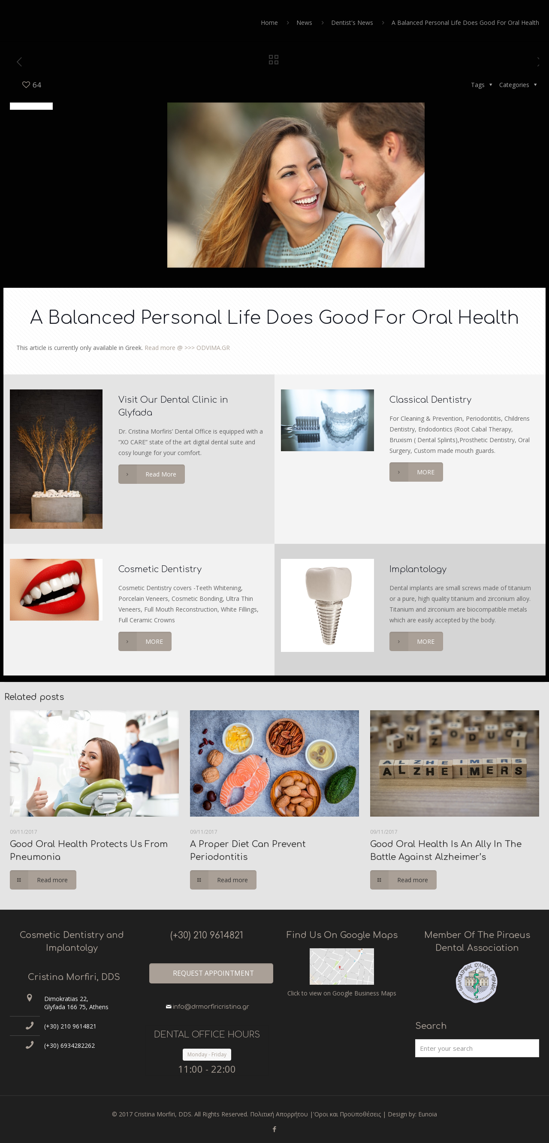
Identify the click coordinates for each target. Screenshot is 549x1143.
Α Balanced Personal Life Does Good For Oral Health (465, 22)
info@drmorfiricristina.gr (211, 1007)
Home (269, 22)
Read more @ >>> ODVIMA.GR (187, 348)
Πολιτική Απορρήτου (279, 1114)
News (304, 22)
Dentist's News (352, 22)
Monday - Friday (206, 1054)
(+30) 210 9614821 (70, 1026)
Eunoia (427, 1114)
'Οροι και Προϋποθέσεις (347, 1114)
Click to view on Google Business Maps (341, 993)
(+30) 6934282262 (69, 1045)
